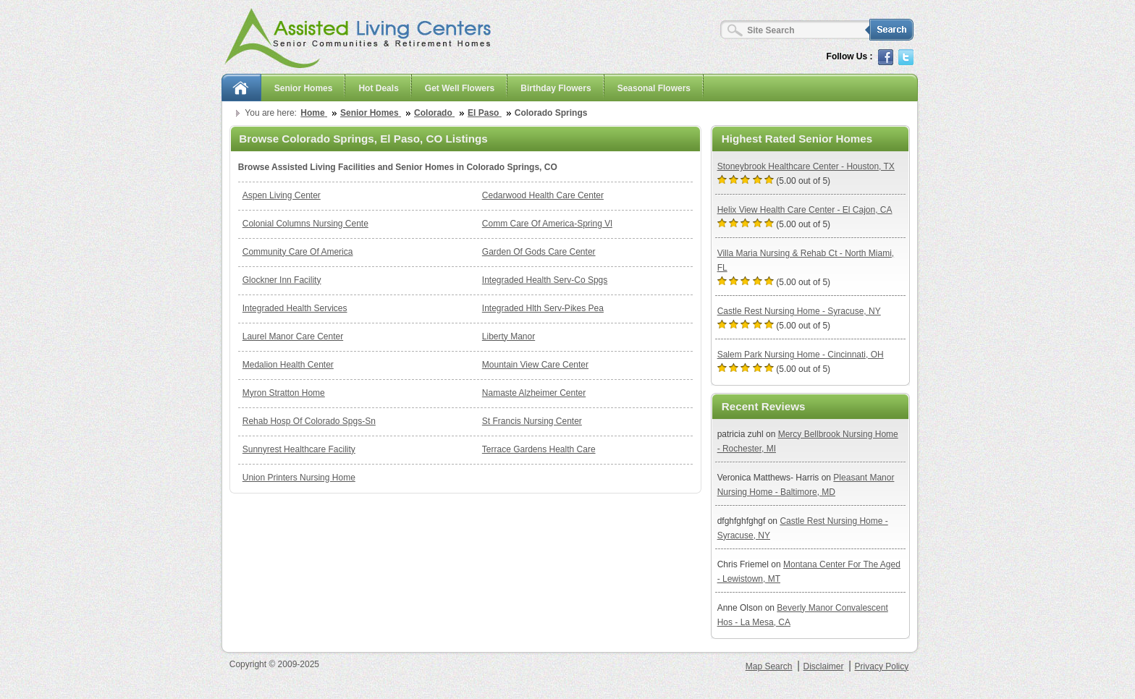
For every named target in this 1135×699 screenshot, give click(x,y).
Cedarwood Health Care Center (543, 195)
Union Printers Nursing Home (298, 478)
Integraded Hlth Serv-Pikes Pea (543, 308)
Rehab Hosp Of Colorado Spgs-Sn (309, 421)
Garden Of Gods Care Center (539, 252)
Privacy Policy (882, 666)
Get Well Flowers (459, 88)
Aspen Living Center (281, 195)
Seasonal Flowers (654, 88)
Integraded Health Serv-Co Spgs (544, 280)
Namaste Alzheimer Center (534, 393)
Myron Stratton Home (283, 393)
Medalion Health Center (288, 365)
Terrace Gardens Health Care (539, 449)
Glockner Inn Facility (281, 280)
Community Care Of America (297, 252)
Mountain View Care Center (535, 365)
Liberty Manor (508, 336)
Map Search (769, 666)
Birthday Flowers (555, 88)
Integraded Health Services (294, 308)
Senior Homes (303, 88)
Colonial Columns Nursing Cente (305, 224)
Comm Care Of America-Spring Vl (547, 224)
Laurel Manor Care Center (292, 336)
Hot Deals (378, 88)
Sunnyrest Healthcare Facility (298, 449)
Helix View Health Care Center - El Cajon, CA (805, 210)
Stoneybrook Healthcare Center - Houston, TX (806, 166)
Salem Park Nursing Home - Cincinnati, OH (800, 355)
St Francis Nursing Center (532, 421)
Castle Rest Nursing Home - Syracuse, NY (799, 311)
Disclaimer (823, 666)
